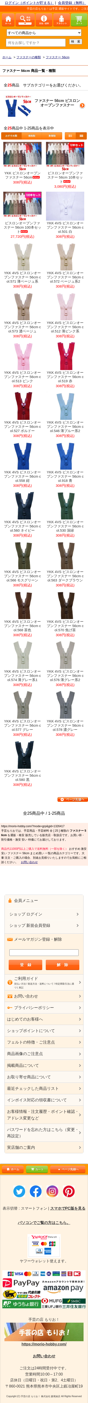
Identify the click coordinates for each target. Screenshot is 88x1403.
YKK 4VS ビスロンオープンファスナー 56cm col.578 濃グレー (65, 725)
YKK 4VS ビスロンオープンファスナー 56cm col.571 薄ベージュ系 (22, 277)
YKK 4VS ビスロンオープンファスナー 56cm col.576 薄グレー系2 (65, 675)
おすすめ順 (11, 135)
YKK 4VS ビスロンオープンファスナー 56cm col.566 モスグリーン (22, 576)
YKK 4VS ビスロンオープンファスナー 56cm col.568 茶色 (22, 626)
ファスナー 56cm (57, 57)
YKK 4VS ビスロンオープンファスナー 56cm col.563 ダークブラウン (65, 576)
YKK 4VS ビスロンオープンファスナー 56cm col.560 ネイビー (22, 526)
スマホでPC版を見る (67, 1208)
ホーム (6, 57)
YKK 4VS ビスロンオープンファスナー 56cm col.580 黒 (22, 775)
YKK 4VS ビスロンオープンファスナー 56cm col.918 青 (65, 476)
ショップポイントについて (31, 1031)
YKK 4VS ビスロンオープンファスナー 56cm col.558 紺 (22, 476)
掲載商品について (23, 1065)
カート (37, 1169)
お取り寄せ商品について (29, 1077)
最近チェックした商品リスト (33, 1088)
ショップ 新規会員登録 (29, 925)
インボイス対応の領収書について (37, 1100)
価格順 (31, 135)
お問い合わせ (29, 862)
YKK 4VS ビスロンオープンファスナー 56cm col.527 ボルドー (22, 426)
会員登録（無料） (72, 3)
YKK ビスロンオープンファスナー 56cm (22, 175)
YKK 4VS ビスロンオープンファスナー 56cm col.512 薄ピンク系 (65, 327)
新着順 (52, 135)
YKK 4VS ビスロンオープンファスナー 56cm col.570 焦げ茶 (65, 626)
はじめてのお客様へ (25, 1019)
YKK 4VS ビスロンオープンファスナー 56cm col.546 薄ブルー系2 (65, 426)
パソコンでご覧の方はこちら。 (44, 1223)
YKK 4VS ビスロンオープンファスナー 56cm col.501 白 (65, 227)
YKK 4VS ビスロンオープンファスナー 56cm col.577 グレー (22, 725)
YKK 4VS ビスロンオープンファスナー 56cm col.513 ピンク (22, 376)
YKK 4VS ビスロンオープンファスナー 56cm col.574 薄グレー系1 (22, 675)
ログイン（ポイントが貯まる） (29, 3)
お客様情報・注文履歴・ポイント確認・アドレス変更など (43, 1114)
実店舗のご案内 (21, 1147)
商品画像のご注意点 (25, 1054)
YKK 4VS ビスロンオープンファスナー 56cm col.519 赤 (65, 376)
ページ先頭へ (68, 1169)
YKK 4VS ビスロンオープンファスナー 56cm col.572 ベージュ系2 (65, 277)
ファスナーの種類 (28, 57)
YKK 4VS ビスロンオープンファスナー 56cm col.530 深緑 (65, 526)
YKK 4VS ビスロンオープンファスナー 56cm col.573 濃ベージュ (22, 327)
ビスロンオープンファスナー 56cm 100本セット (22, 227)
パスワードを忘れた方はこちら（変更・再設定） (43, 1132)
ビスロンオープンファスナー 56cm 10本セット (65, 177)
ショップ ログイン (25, 914)
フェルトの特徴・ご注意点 (31, 1042)
